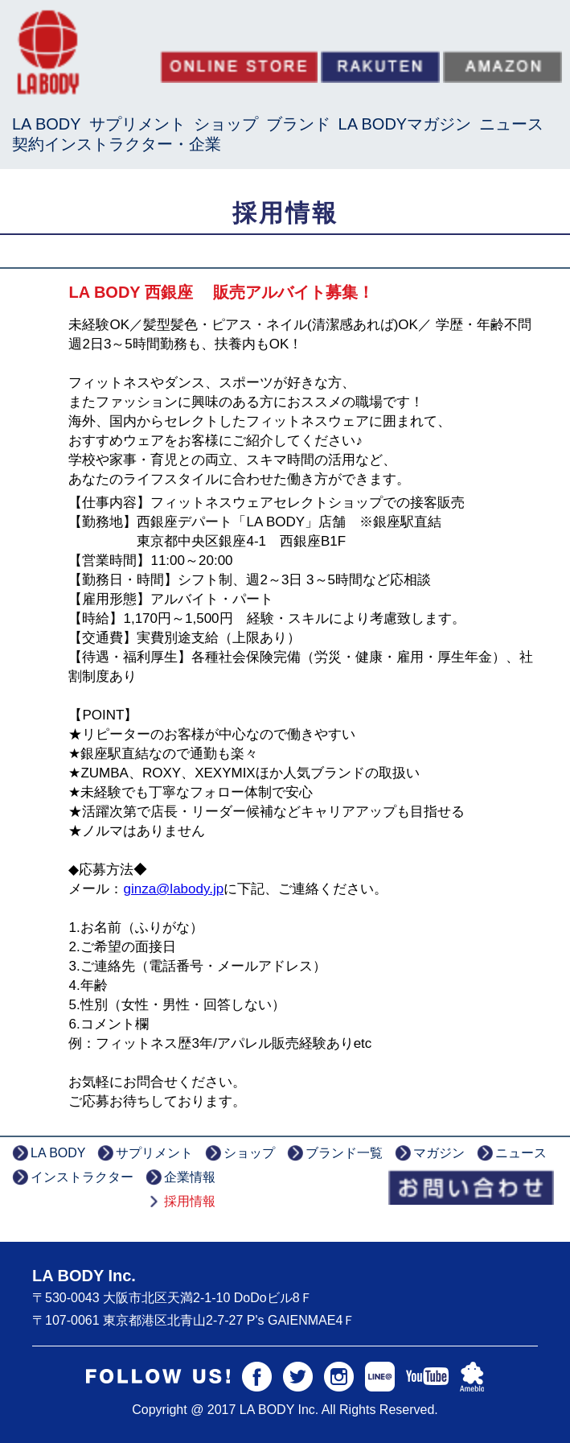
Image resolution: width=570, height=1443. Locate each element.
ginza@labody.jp (173, 889)
